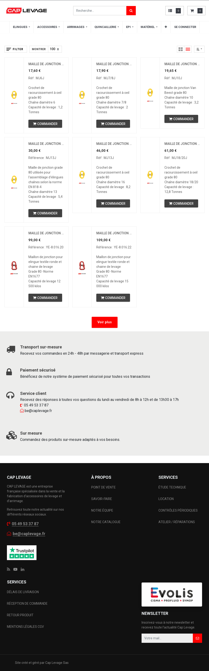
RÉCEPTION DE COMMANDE (27, 603)
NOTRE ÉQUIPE (102, 510)
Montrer (39, 49)
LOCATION (166, 499)
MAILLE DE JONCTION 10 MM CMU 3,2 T (182, 64)
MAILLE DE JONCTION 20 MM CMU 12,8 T (182, 144)
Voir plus (104, 322)
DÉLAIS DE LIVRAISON (23, 592)
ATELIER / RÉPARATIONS (176, 522)
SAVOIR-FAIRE (101, 499)
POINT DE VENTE (103, 487)
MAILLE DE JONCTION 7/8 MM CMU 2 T (114, 64)
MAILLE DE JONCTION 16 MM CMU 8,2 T (114, 144)
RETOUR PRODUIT (20, 615)
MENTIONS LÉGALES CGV (25, 626)
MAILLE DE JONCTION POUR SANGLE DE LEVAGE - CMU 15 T (114, 233)
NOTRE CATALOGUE (106, 522)
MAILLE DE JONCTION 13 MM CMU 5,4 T (46, 144)
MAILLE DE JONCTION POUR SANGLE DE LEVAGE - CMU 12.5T (46, 233)
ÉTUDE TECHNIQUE (172, 487)
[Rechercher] (131, 10)
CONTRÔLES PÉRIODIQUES (178, 510)
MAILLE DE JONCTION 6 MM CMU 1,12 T (46, 64)
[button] (166, 27)
